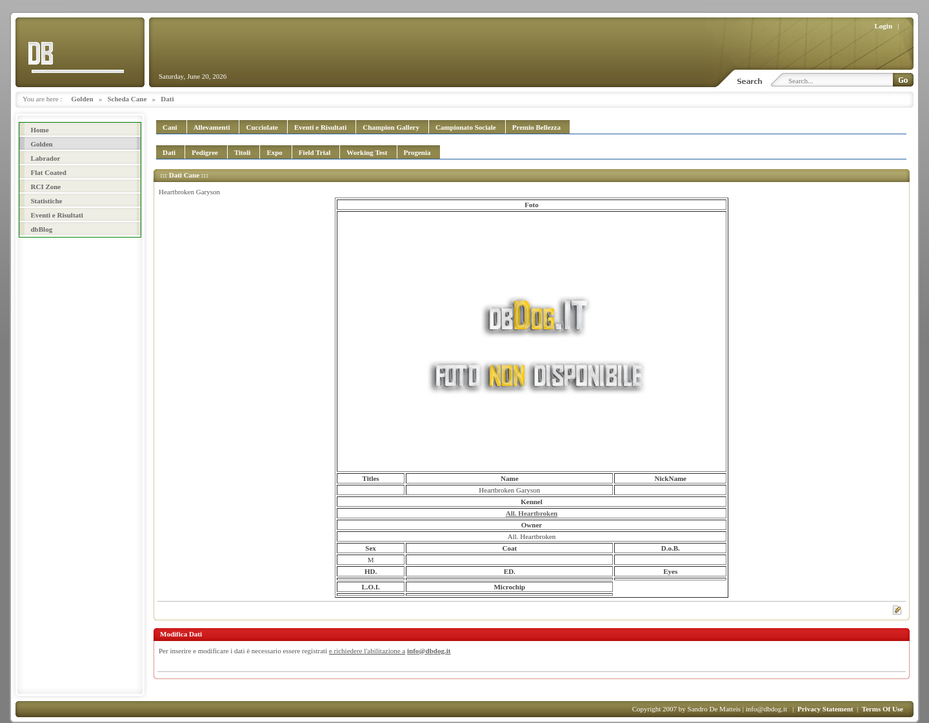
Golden (82, 99)
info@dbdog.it (428, 651)
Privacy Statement (825, 709)
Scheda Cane (127, 99)
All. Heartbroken (531, 513)
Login (884, 26)
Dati (167, 99)
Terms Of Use (882, 709)
